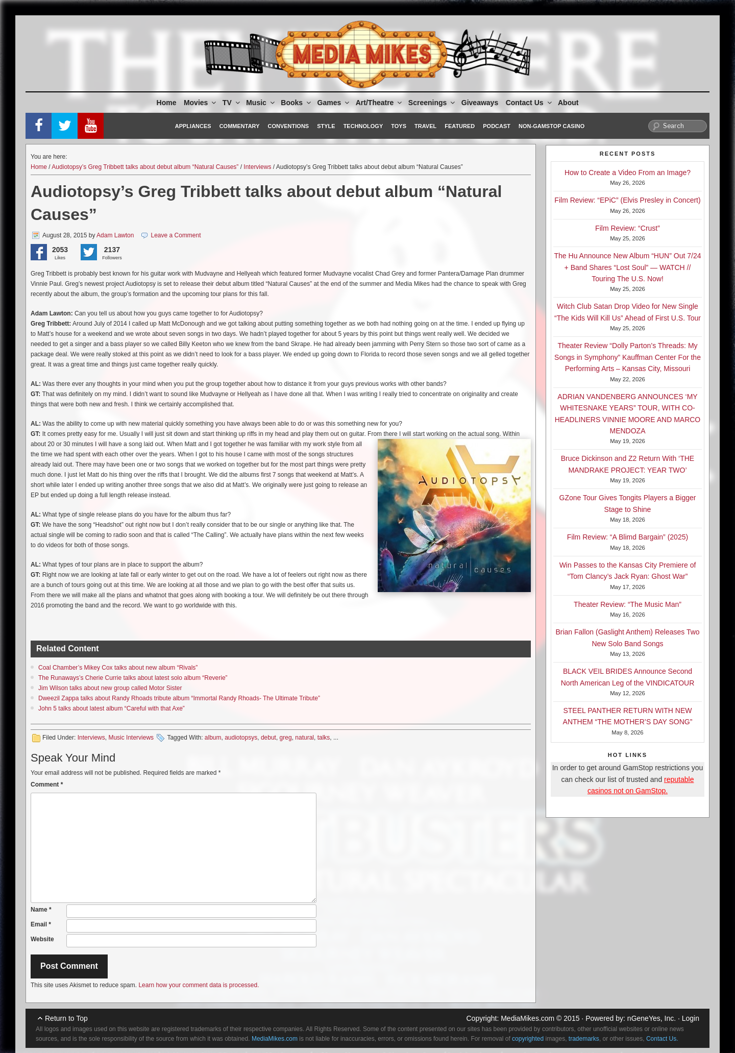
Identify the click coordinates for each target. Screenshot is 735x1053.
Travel (425, 126)
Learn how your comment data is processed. (198, 985)
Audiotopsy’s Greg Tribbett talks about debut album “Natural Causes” (145, 166)
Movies (200, 103)
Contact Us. (662, 1038)
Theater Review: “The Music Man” (627, 604)
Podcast (496, 126)
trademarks (584, 1038)
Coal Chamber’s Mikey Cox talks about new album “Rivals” (118, 667)
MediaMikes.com (527, 1018)
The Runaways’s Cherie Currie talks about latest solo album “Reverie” (133, 677)
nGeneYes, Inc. (651, 1018)
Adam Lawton (115, 235)
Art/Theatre (380, 103)
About (568, 103)
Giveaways (479, 103)
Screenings (432, 103)
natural (304, 737)
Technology (363, 126)
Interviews (257, 166)
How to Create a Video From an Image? (628, 172)
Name (41, 909)
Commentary (239, 126)
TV (232, 103)
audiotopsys (241, 737)
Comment (47, 784)
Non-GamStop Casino (551, 126)
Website (42, 939)
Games (334, 103)
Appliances (193, 126)
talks (323, 737)
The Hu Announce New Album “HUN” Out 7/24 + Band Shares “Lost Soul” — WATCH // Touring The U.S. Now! (627, 267)
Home (167, 103)
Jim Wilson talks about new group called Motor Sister (110, 688)
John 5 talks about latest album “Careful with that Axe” (111, 708)
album (213, 737)
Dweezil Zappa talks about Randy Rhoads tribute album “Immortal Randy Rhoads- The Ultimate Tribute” (179, 698)
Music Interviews (131, 737)
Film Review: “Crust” (627, 228)
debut (268, 737)
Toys (398, 126)
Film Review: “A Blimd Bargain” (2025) (627, 537)
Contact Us (529, 103)
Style (326, 126)
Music (261, 103)
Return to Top (66, 1018)
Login (690, 1018)
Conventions (288, 126)
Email (41, 924)
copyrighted (528, 1038)
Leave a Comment (176, 235)
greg (286, 737)
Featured (460, 126)
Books (296, 103)
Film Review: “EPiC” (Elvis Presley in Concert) (627, 200)
